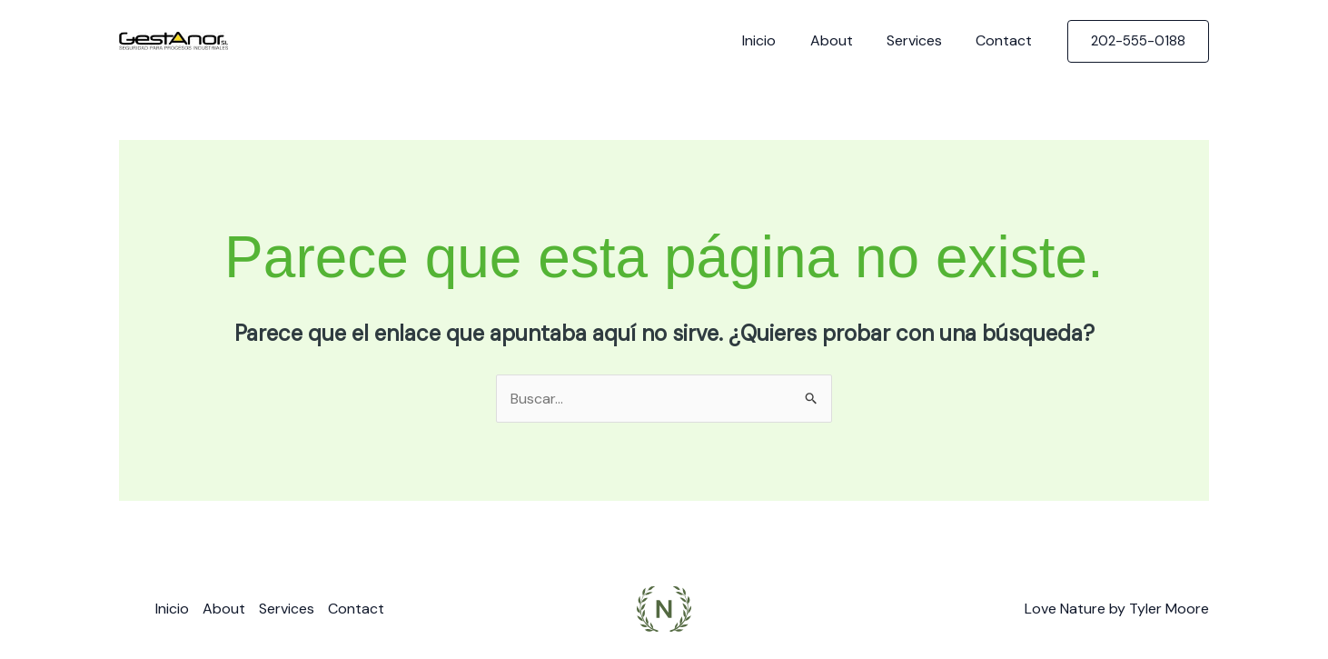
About (843, 40)
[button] (1138, 41)
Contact (1006, 40)
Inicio (776, 40)
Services (921, 40)
